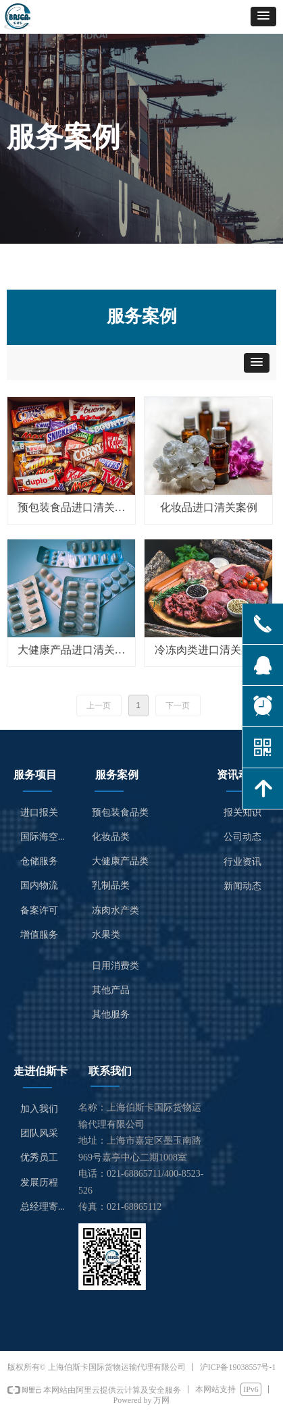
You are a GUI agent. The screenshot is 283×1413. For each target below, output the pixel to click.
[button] (263, 16)
